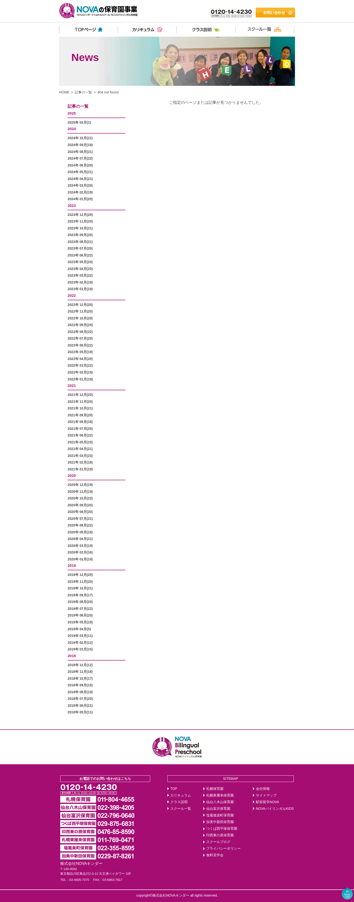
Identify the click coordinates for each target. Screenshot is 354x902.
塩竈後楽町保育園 (220, 815)
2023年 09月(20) (80, 235)
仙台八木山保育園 (220, 802)
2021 (72, 385)
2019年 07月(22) (80, 609)
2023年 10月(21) (80, 228)
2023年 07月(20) (80, 248)
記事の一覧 (83, 92)
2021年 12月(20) (80, 395)
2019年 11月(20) (80, 582)
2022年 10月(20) (80, 318)
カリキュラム (180, 795)
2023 (72, 205)
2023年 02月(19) (80, 282)
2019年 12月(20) (80, 575)
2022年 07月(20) (80, 338)
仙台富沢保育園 (218, 809)
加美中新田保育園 (220, 822)
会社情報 (263, 789)
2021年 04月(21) (80, 449)
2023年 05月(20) (80, 262)
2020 (72, 475)
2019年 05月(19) (80, 622)
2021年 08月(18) (80, 422)
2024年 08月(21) (80, 152)
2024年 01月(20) (80, 199)
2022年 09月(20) (80, 325)
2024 (72, 129)
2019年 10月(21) (80, 588)
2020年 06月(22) (80, 525)
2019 (72, 565)
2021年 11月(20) (80, 402)
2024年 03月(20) (80, 185)
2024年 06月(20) (80, 165)
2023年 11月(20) (80, 221)
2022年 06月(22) (80, 345)
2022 (72, 295)
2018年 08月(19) (80, 692)
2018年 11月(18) (80, 672)
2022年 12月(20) (80, 305)
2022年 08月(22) (80, 332)
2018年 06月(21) (80, 705)
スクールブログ (218, 842)
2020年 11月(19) (80, 492)
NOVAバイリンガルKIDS (275, 809)
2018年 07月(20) (80, 699)
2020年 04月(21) (80, 539)
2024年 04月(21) (80, 179)
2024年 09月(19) (80, 145)
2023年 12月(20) (80, 215)
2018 (72, 656)
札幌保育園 (214, 789)
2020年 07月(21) (80, 519)
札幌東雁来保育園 (220, 795)
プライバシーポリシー (223, 848)
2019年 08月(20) (80, 602)
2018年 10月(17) (80, 678)
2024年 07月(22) (80, 158)
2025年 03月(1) (79, 122)
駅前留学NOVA (267, 802)
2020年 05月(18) (80, 532)
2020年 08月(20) (80, 512)
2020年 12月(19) (80, 485)
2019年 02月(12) (80, 643)
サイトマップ (266, 795)
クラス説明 (179, 802)
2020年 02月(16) (80, 552)
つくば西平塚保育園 (221, 828)
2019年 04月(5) (79, 629)
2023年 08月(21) (80, 242)
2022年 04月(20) (80, 359)
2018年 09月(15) (80, 685)
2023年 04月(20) (80, 269)
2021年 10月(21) (80, 408)
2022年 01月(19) (80, 379)
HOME (64, 92)
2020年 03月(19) (80, 546)
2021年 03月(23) (80, 456)
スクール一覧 (180, 809)
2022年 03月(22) (80, 365)
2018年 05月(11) (80, 712)
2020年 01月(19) (80, 559)
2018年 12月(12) (80, 665)
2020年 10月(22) (80, 498)
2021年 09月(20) (80, 415)
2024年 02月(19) (80, 192)
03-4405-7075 (79, 880)
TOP (173, 789)
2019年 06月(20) (80, 615)
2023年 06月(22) (80, 255)
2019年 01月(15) (80, 649)
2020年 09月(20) (80, 505)
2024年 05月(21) (80, 172)
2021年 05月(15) (80, 442)
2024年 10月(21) (80, 138)
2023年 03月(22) (80, 275)
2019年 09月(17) (80, 595)
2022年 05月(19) (80, 352)
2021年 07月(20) (80, 429)
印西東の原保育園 (220, 835)
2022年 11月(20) (80, 311)
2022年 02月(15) (80, 372)
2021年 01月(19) (80, 469)
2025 (72, 113)
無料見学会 (214, 855)
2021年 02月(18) (80, 462)
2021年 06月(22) (80, 435)
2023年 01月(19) (80, 289)
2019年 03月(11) (80, 636)
